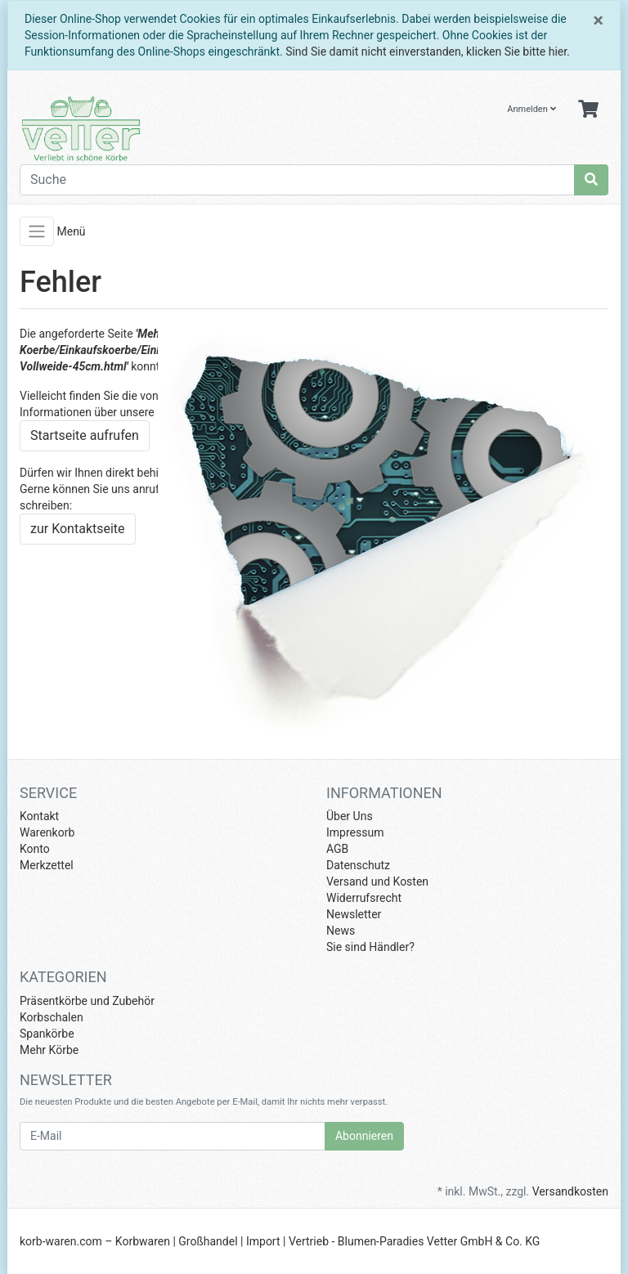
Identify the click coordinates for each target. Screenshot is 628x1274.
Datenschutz (358, 865)
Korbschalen (51, 1017)
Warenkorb (47, 832)
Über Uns (349, 816)
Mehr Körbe (49, 1049)
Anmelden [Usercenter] (531, 109)
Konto (35, 848)
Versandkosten (570, 1191)
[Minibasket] (588, 110)
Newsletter (353, 914)
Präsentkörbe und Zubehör (87, 1000)
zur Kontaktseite (77, 528)
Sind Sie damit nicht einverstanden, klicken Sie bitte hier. (427, 51)
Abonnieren (364, 1135)
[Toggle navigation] (37, 231)
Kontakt (39, 816)
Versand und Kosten (377, 881)
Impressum (355, 832)
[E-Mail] (172, 1136)
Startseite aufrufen (84, 435)
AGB (337, 848)
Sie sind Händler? (370, 946)
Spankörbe (47, 1033)
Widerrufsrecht (363, 897)
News (340, 930)
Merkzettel (47, 865)
